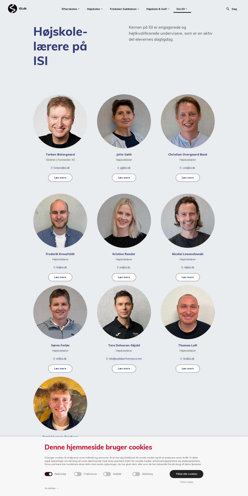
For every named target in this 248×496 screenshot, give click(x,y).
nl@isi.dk (189, 267)
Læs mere (60, 177)
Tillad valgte (186, 481)
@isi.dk (63, 267)
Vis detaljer (52, 488)
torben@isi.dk (62, 167)
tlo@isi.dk (189, 358)
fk (57, 267)
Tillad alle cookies (186, 473)
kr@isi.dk (125, 267)
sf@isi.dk (61, 358)
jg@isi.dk (125, 167)
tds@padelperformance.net (125, 358)
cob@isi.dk (189, 167)
